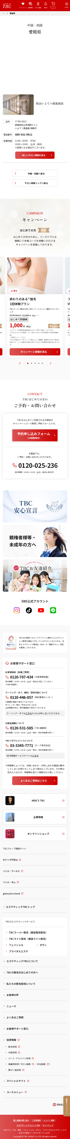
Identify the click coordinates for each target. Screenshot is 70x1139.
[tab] (27, 363)
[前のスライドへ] (19, 363)
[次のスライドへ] (50, 363)
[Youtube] (41, 610)
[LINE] (53, 610)
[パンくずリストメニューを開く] (3, 13)
